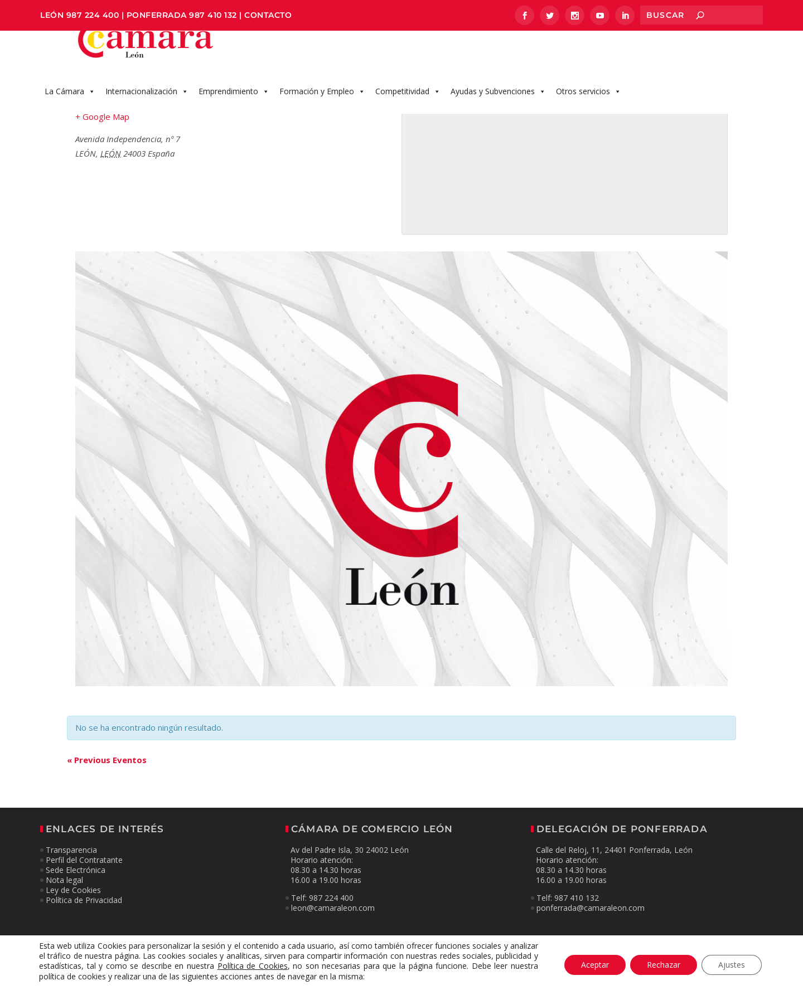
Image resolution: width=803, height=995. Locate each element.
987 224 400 (92, 15)
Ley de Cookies (73, 902)
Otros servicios (588, 102)
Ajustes (731, 965)
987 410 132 (213, 15)
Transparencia (71, 861)
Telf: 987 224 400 (322, 910)
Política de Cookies (252, 966)
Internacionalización (146, 102)
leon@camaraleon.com (333, 920)
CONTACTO (268, 15)
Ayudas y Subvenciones (498, 102)
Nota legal (64, 891)
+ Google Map (102, 128)
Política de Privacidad (84, 912)
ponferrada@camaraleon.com (590, 920)
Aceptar (595, 965)
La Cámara (70, 102)
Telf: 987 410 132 (567, 910)
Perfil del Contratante (84, 871)
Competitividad (408, 102)
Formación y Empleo (322, 102)
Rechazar (663, 965)
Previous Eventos (107, 771)
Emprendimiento (234, 102)
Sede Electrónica (75, 881)
